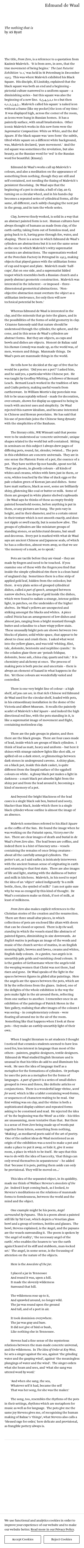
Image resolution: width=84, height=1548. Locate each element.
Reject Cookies (61, 1539)
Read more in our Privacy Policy (52, 1529)
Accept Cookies (22, 1539)
